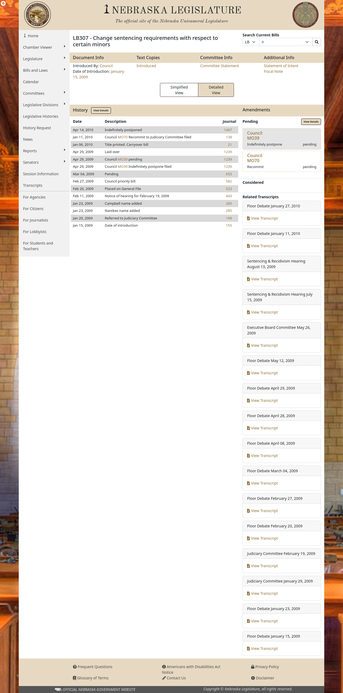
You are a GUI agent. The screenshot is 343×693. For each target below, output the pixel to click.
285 (229, 203)
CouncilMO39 (254, 135)
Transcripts (32, 185)
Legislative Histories (40, 116)
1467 (228, 129)
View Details (101, 110)
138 (229, 137)
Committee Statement (219, 65)
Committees (44, 93)
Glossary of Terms (91, 677)
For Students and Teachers (38, 246)
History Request (37, 127)
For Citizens (33, 208)
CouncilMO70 (254, 158)
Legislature (44, 58)
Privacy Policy (265, 666)
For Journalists (35, 220)
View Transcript (262, 218)
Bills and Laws (44, 70)
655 (229, 174)
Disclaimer (262, 677)
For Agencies (34, 197)
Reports (44, 150)
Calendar (31, 81)
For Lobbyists (34, 231)
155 (229, 225)
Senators (44, 162)
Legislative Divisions (44, 104)
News (28, 139)
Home (32, 35)
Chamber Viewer (44, 47)
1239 (228, 151)
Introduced (146, 65)
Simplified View (179, 90)
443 (229, 195)
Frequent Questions (93, 666)
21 (230, 144)
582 (229, 181)
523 (229, 188)
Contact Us (174, 677)
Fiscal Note (273, 71)
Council (106, 65)
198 (229, 218)
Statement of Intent (281, 65)
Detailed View (216, 90)
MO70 (123, 137)
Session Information (41, 173)
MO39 (123, 159)
